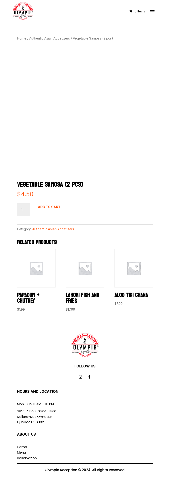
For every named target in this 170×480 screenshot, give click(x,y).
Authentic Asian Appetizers (49, 38)
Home (21, 38)
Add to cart (49, 207)
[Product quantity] (23, 209)
